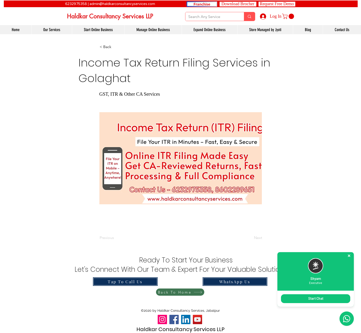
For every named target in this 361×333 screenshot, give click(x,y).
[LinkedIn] (185, 319)
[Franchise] (202, 4)
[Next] (250, 238)
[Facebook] (174, 319)
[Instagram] (162, 319)
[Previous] (115, 238)
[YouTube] (197, 319)
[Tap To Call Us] (125, 281)
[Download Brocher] (238, 4)
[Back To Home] (180, 292)
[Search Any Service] (211, 16)
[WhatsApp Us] (235, 281)
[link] (288, 16)
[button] (277, 4)
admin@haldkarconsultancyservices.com (122, 4)
